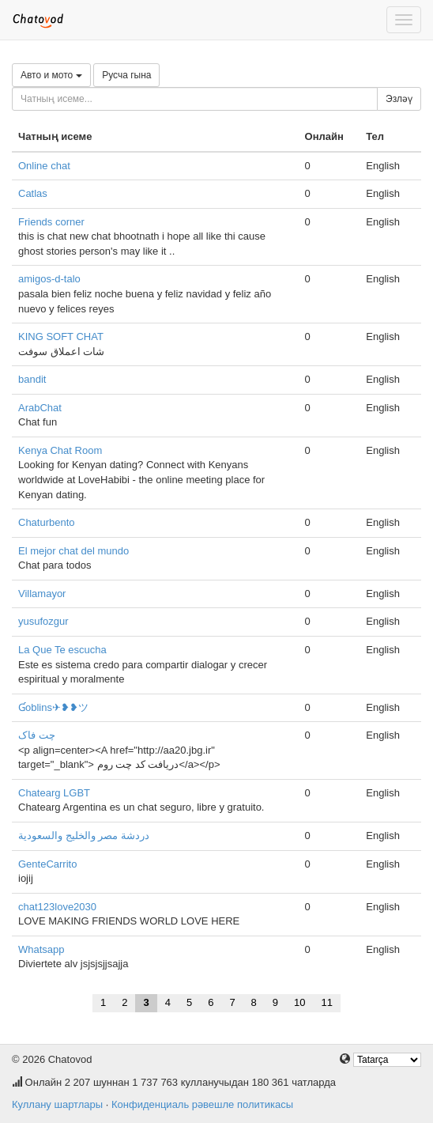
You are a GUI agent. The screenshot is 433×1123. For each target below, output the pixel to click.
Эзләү (399, 98)
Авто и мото (51, 75)
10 (299, 1002)
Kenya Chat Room (60, 450)
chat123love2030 (57, 907)
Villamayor (42, 593)
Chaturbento (46, 522)
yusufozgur (43, 621)
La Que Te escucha (62, 650)
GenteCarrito (47, 864)
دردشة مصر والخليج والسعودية (83, 835)
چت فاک (36, 735)
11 (327, 1002)
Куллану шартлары (57, 1104)
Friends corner (51, 222)
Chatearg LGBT (54, 793)
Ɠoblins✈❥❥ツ (53, 707)
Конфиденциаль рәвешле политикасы (202, 1104)
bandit (32, 379)
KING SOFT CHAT (61, 336)
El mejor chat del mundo (73, 551)
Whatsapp (41, 949)
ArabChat (40, 408)
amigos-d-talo (49, 279)
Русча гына (126, 75)
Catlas (32, 193)
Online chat (44, 166)
